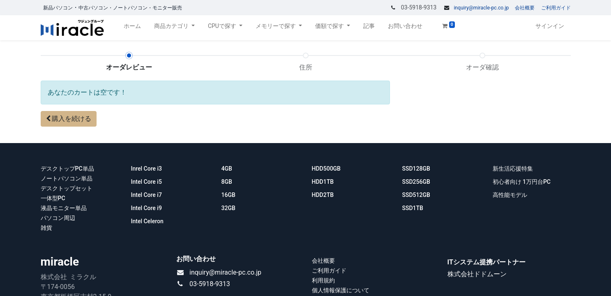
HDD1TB (323, 181)
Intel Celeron (147, 221)
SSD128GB (417, 168)
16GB (228, 195)
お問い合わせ (196, 259)
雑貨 (46, 227)
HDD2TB (323, 195)
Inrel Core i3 (147, 168)
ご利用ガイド (556, 8)
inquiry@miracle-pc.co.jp (481, 8)
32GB (228, 208)
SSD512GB (416, 195)
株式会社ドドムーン (477, 274)
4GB (227, 168)
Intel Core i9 (146, 208)
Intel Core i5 (146, 181)
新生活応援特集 (513, 168)
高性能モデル (510, 195)
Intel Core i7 (146, 195)
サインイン (549, 26)
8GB (226, 181)
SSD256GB (416, 181)
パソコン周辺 (58, 218)
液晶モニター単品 (64, 208)
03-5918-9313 (209, 284)
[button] (69, 119)
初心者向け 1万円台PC (522, 181)
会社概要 (525, 8)
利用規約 (323, 280)
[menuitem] (132, 27)
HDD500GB (327, 168)
